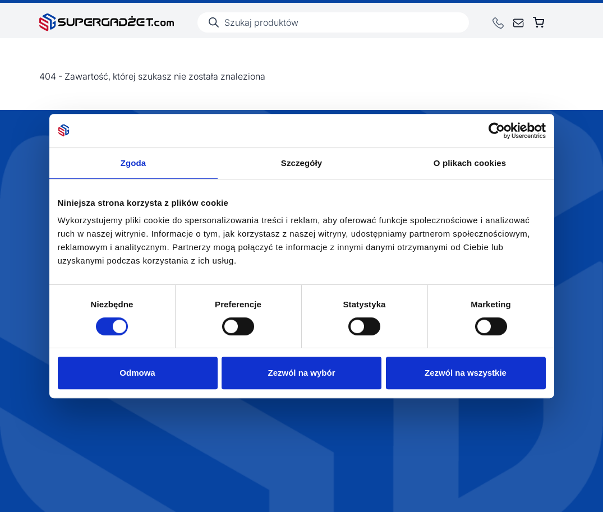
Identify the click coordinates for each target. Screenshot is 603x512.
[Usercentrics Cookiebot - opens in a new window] (497, 130)
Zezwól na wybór (301, 372)
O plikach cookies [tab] (470, 163)
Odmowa (137, 372)
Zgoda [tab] (133, 163)
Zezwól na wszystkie (466, 372)
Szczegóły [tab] (301, 163)
